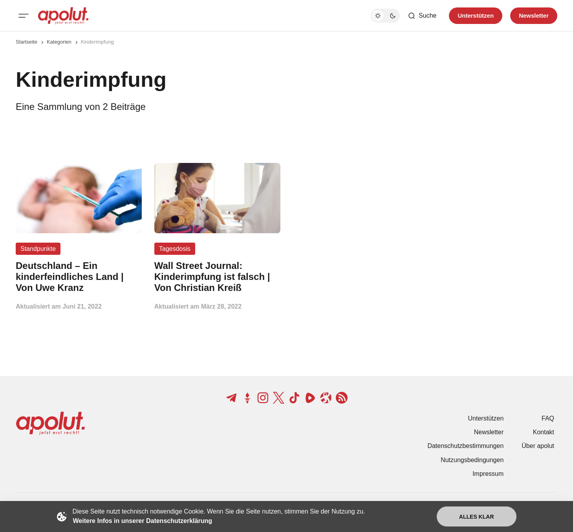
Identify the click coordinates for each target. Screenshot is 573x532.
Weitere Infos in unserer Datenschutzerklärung (142, 520)
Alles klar (476, 517)
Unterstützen (486, 418)
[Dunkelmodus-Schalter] (385, 16)
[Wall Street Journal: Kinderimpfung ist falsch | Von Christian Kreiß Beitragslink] (217, 276)
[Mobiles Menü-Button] (23, 16)
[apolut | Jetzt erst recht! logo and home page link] (63, 15)
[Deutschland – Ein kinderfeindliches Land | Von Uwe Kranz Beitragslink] (79, 276)
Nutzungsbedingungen (472, 460)
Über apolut (538, 445)
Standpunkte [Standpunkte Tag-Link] (38, 248)
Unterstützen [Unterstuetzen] (476, 15)
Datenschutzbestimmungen (465, 445)
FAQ (548, 418)
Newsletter (489, 432)
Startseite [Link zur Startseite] (26, 42)
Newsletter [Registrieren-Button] (534, 15)
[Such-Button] (422, 16)
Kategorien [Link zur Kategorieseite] (59, 42)
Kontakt (543, 432)
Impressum (487, 473)
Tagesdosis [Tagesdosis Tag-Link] (174, 248)
